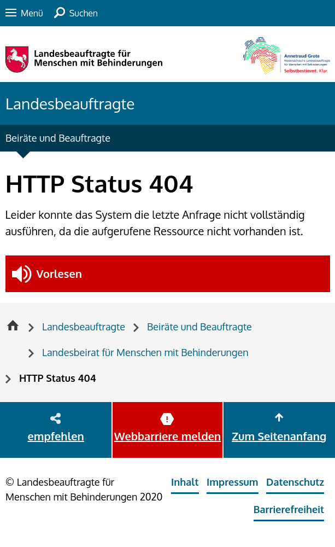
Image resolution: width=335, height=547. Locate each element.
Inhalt (185, 482)
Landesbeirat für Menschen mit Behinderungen (145, 352)
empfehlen (56, 436)
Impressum (232, 482)
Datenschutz (295, 482)
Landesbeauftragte (69, 103)
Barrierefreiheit (289, 509)
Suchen (83, 13)
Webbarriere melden (167, 436)
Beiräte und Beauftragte (57, 138)
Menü (32, 13)
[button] (167, 273)
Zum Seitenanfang (279, 436)
